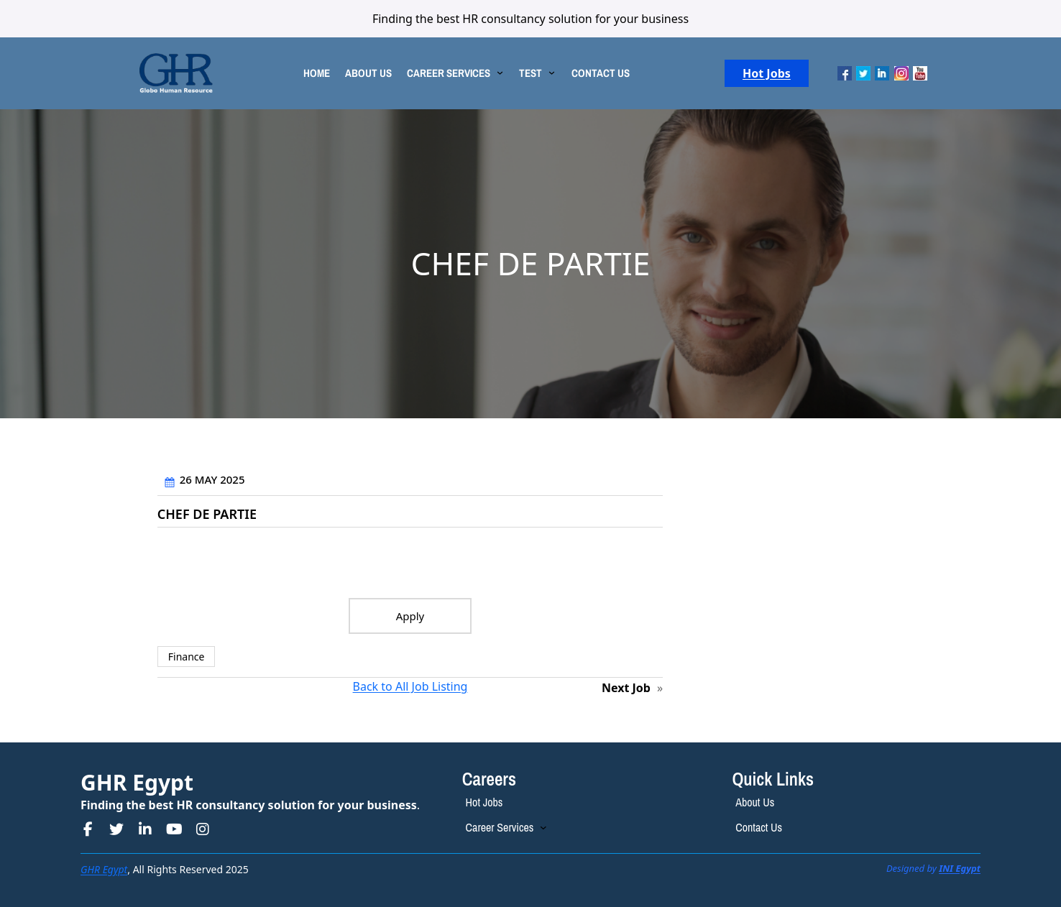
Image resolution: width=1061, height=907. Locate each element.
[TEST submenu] (551, 71)
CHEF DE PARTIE (207, 514)
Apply (410, 616)
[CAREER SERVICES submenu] (500, 71)
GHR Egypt (137, 782)
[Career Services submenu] (544, 827)
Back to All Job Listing (410, 686)
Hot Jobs (767, 73)
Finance (186, 656)
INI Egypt (959, 868)
